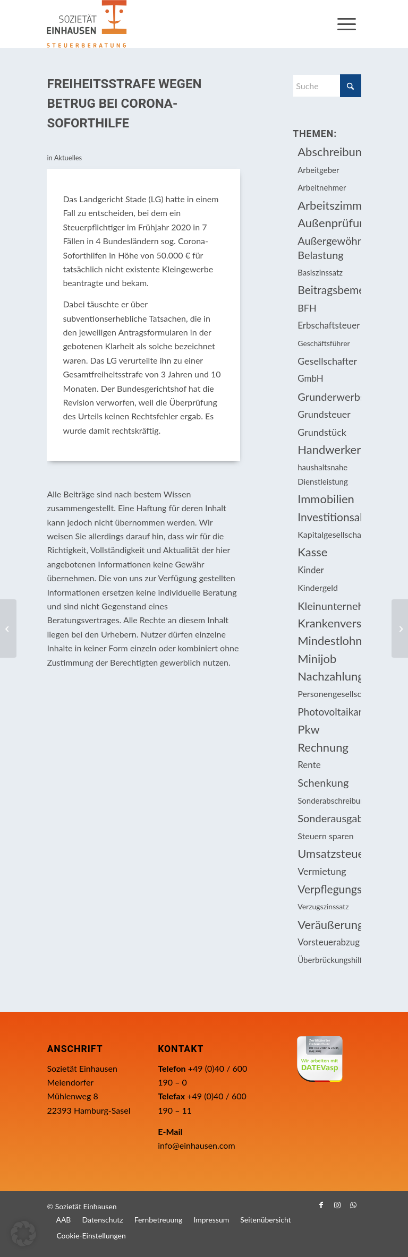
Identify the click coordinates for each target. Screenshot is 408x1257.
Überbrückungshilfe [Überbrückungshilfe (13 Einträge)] (329, 960)
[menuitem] (346, 24)
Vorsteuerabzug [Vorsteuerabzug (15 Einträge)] (329, 942)
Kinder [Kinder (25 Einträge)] (311, 569)
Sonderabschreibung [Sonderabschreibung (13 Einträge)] (329, 800)
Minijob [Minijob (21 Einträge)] (317, 658)
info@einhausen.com (196, 1145)
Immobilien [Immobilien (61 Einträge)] (326, 499)
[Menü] (346, 24)
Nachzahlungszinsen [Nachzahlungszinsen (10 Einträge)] (329, 676)
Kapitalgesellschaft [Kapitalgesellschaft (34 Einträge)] (329, 534)
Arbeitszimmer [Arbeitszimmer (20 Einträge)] (329, 205)
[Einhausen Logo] (86, 24)
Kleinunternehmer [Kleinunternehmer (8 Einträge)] (329, 605)
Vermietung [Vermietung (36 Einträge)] (322, 871)
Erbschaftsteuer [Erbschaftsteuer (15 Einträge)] (329, 325)
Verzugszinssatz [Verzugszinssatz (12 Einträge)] (323, 906)
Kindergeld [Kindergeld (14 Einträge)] (318, 587)
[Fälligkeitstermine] (8, 628)
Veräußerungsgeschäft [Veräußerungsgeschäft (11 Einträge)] (329, 924)
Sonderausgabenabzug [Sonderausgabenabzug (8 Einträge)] (329, 818)
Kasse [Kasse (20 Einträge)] (312, 552)
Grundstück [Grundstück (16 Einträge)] (322, 432)
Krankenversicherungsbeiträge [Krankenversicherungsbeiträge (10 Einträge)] (329, 623)
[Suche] (327, 85)
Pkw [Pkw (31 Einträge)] (309, 729)
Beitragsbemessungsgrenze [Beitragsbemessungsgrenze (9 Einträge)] (329, 289)
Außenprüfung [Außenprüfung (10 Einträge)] (329, 223)
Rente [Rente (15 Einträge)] (309, 764)
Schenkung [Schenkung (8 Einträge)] (323, 782)
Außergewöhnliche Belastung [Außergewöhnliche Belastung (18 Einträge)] (329, 247)
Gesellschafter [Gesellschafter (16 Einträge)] (327, 361)
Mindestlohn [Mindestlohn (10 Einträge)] (329, 640)
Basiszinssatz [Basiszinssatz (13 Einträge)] (320, 272)
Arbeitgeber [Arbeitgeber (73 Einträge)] (318, 170)
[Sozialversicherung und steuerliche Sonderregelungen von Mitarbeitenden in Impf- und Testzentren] (400, 628)
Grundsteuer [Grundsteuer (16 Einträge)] (324, 414)
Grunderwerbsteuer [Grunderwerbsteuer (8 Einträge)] (329, 396)
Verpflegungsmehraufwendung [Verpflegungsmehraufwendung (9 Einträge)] (329, 889)
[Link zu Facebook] (321, 1205)
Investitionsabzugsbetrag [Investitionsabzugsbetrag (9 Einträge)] (329, 516)
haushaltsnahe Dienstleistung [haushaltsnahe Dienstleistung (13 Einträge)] (322, 474)
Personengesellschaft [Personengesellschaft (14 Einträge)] (329, 693)
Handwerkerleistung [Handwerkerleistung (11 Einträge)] (329, 449)
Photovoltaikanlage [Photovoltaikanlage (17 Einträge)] (329, 711)
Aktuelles (68, 157)
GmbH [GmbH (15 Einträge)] (311, 378)
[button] (23, 1233)
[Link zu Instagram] (337, 1205)
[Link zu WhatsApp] (353, 1205)
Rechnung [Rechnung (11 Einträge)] (323, 747)
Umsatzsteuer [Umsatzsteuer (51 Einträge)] (329, 853)
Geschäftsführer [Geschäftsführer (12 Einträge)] (324, 343)
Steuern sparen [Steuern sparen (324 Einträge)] (325, 836)
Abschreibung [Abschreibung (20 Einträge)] (329, 151)
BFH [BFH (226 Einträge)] (307, 308)
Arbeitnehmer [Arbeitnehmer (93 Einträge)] (322, 187)
